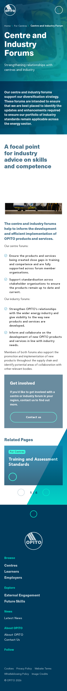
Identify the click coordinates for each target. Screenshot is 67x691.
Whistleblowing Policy (16, 673)
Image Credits (40, 673)
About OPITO (13, 634)
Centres (10, 565)
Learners (11, 571)
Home (7, 25)
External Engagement (22, 594)
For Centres (20, 25)
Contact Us (12, 639)
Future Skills (14, 601)
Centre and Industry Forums (47, 25)
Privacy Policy (24, 668)
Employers (13, 577)
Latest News (13, 618)
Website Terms (43, 668)
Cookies (9, 668)
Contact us (33, 417)
